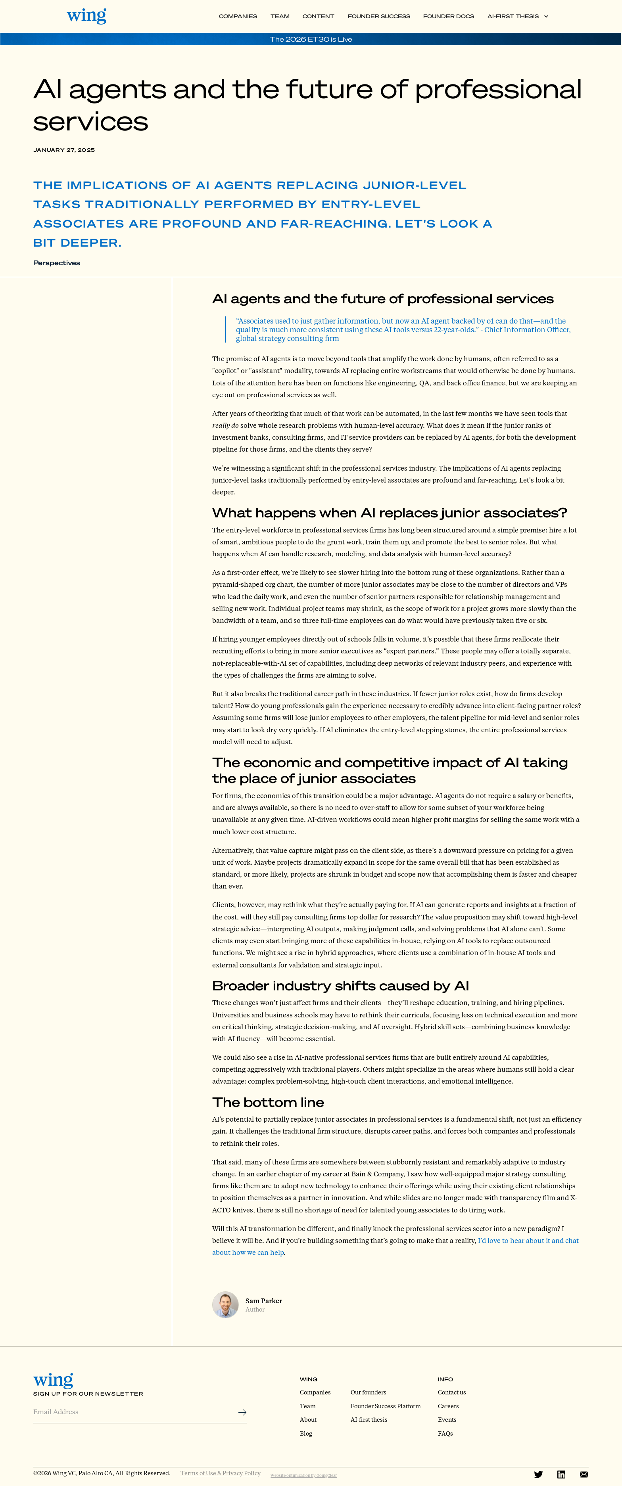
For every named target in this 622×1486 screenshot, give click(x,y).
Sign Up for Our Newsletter (88, 1393)
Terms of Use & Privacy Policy (220, 1473)
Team (280, 16)
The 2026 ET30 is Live (311, 39)
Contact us (452, 1392)
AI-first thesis (369, 1419)
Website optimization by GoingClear (304, 1475)
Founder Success (379, 16)
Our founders (368, 1392)
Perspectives (56, 263)
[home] (93, 16)
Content (318, 16)
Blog (306, 1433)
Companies (238, 16)
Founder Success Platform (386, 1406)
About (308, 1419)
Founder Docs (448, 16)
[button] (518, 16)
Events (447, 1419)
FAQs (445, 1433)
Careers (448, 1406)
